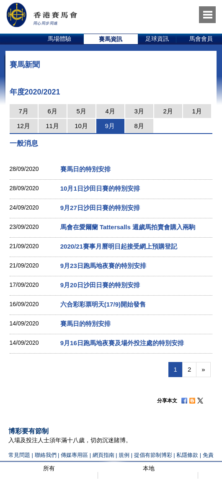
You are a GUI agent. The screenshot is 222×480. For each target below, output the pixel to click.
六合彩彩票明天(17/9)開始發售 (103, 304)
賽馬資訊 (110, 39)
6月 (52, 111)
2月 (168, 111)
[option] (60, 39)
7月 (23, 111)
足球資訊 (157, 38)
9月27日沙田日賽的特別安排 (100, 207)
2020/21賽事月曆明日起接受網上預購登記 (118, 246)
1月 (196, 111)
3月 (139, 111)
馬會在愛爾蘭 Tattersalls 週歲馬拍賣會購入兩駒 (127, 227)
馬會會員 (201, 38)
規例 (125, 455)
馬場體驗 (59, 38)
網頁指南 (103, 455)
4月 (110, 111)
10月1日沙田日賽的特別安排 (100, 188)
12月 (23, 125)
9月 (109, 125)
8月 (139, 125)
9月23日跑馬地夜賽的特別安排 (103, 265)
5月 (81, 111)
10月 (81, 125)
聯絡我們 (46, 455)
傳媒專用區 (74, 455)
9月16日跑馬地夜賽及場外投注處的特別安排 (122, 342)
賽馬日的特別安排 (85, 169)
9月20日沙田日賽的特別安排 (100, 285)
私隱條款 (187, 455)
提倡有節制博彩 (153, 455)
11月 (52, 125)
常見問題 (19, 455)
